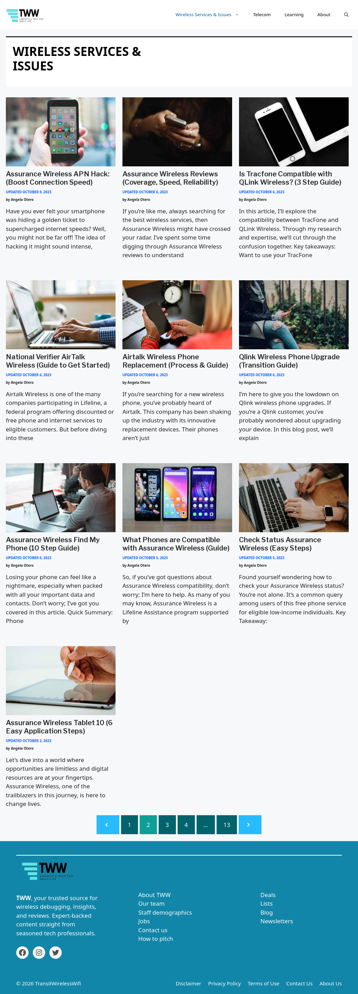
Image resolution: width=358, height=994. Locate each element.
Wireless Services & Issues (211, 14)
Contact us (153, 930)
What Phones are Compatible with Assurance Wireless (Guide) (176, 544)
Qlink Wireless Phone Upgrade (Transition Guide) (289, 361)
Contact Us (299, 983)
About (323, 14)
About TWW (154, 895)
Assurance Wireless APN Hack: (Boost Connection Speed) (58, 178)
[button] (346, 14)
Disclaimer (188, 983)
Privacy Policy (224, 983)
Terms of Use (263, 983)
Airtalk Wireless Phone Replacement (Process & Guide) (175, 361)
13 (226, 825)
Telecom (262, 14)
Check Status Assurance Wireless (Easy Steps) (280, 544)
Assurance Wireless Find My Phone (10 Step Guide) (53, 544)
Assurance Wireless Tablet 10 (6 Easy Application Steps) (59, 727)
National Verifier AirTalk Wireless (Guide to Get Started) (58, 361)
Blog (266, 912)
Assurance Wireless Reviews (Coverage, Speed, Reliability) (170, 178)
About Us (330, 983)
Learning (294, 14)
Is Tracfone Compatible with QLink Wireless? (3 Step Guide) (290, 178)
